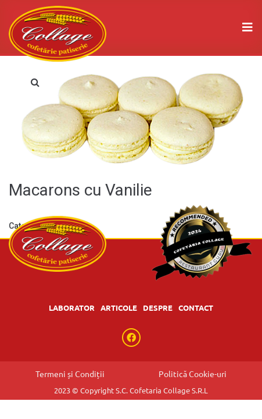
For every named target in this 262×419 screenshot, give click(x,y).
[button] (34, 82)
